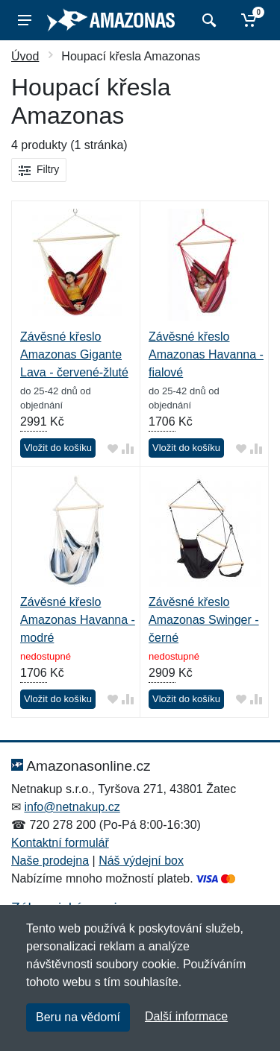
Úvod (25, 56)
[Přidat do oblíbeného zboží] (112, 448)
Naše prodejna (50, 860)
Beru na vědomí (78, 1017)
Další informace (186, 1016)
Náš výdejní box (141, 860)
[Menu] (24, 20)
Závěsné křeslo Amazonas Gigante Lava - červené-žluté (74, 354)
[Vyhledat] (207, 20)
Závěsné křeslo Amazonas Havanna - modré (77, 620)
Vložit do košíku (58, 447)
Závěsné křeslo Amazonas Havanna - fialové (206, 354)
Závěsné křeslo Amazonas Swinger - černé (204, 620)
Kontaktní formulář (60, 842)
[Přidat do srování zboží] (127, 448)
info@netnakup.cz (71, 807)
